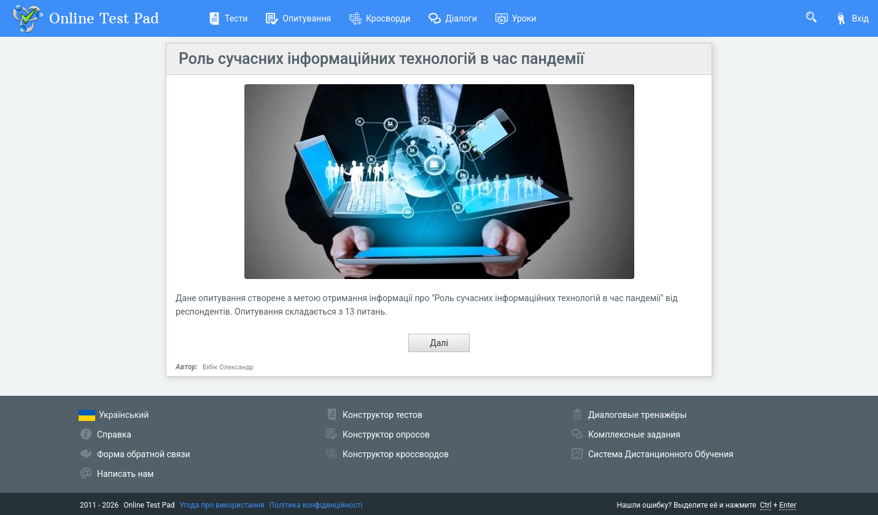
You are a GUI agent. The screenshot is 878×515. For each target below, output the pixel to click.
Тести (227, 18)
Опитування (298, 18)
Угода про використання (222, 505)
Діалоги (453, 18)
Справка (114, 434)
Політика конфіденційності (316, 505)
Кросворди (379, 18)
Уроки (516, 18)
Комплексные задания (634, 434)
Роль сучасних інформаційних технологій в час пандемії (381, 59)
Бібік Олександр (228, 367)
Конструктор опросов (386, 434)
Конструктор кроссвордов (396, 454)
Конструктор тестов (382, 415)
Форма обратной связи (143, 454)
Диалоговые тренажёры (637, 415)
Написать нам (125, 474)
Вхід (852, 18)
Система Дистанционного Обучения (660, 454)
